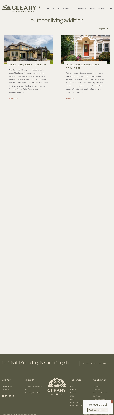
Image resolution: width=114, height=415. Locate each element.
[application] (55, 8)
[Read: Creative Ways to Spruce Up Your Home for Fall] (85, 49)
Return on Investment (100, 399)
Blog (71, 386)
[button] (52, 8)
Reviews (73, 393)
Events (72, 399)
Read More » (14, 98)
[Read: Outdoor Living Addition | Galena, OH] (28, 49)
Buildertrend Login (76, 406)
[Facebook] (3, 396)
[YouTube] (10, 396)
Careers (73, 389)
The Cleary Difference (100, 393)
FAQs (72, 396)
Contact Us (6, 389)
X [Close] (112, 401)
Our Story (96, 386)
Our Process (97, 396)
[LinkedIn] (13, 396)
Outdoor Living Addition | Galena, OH (28, 64)
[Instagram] (6, 396)
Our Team (96, 389)
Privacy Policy (75, 402)
